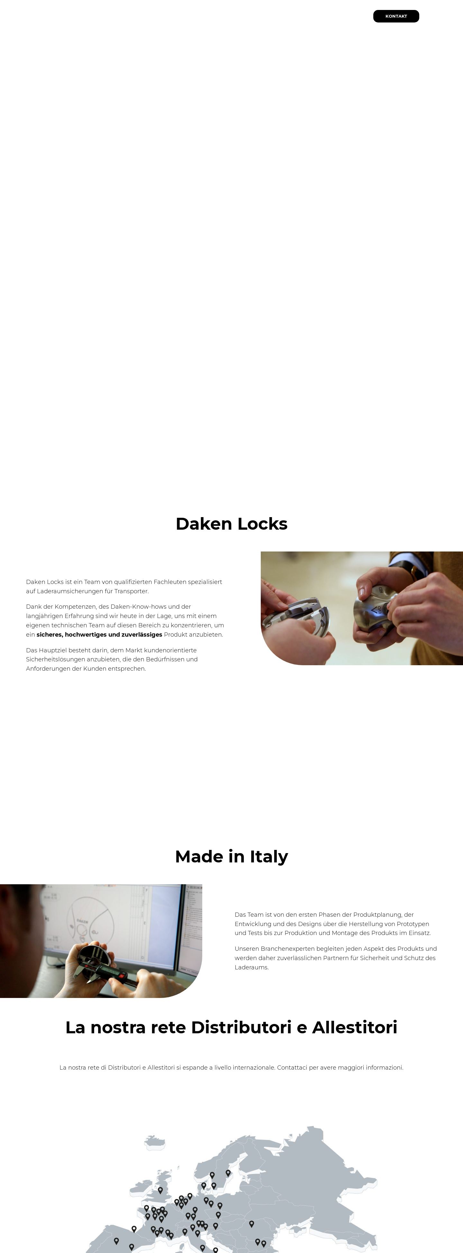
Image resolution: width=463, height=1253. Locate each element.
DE (443, 15)
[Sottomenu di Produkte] (189, 16)
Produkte (171, 16)
